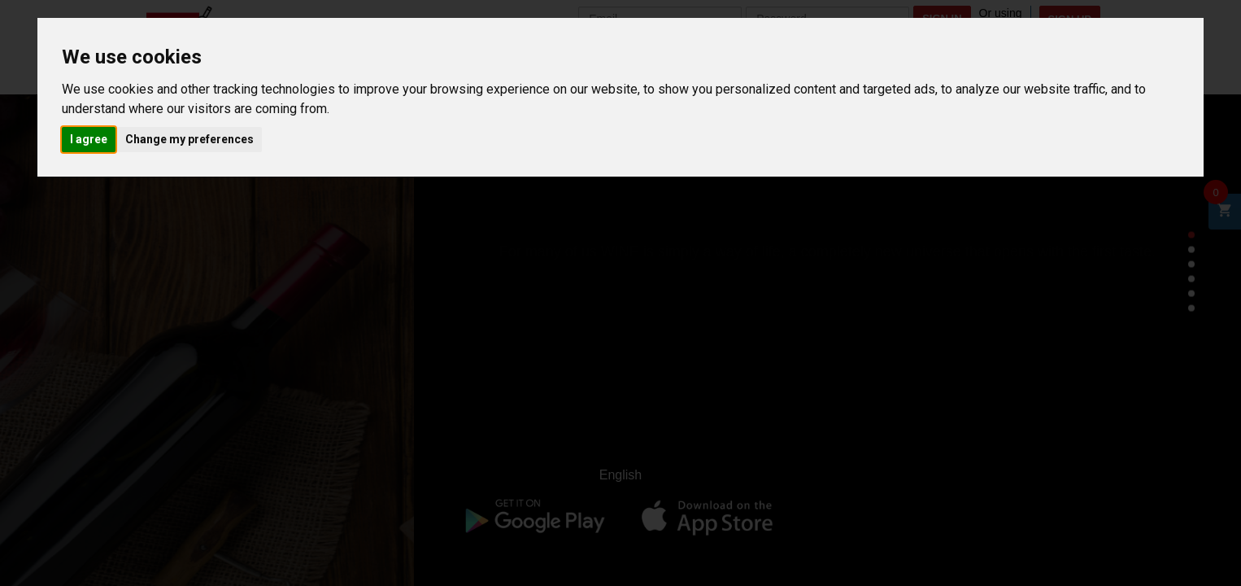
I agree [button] (88, 139)
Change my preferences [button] (189, 139)
